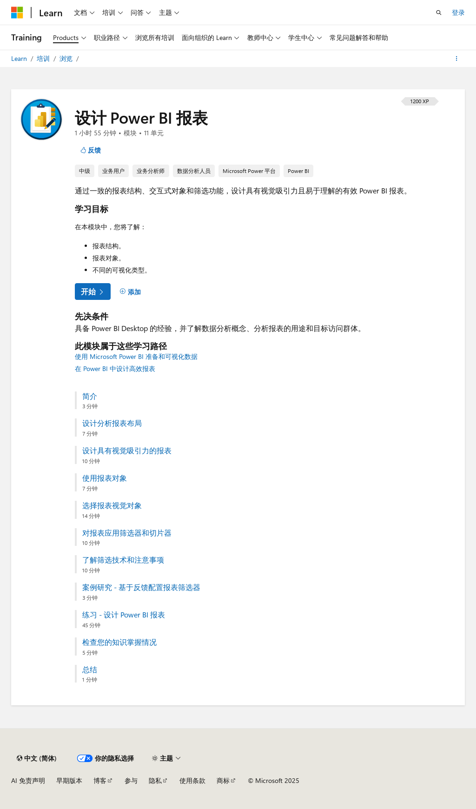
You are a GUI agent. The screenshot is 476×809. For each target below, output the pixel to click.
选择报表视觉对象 (112, 505)
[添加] (130, 292)
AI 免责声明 (28, 780)
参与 (131, 780)
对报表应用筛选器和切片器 (127, 532)
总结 (89, 669)
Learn (20, 58)
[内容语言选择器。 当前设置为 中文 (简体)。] (36, 758)
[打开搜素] (439, 12)
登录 (458, 12)
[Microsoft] (17, 13)
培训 (44, 58)
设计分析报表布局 (112, 423)
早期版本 (69, 780)
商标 (223, 780)
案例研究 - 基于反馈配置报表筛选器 (141, 587)
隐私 (155, 780)
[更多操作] (457, 58)
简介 (89, 396)
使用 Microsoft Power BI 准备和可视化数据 (136, 356)
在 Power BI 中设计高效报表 (115, 368)
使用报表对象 (104, 478)
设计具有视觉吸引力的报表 (127, 450)
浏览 (67, 58)
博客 (99, 780)
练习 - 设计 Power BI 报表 (123, 614)
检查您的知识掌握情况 (119, 642)
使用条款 (192, 780)
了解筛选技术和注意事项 (123, 559)
